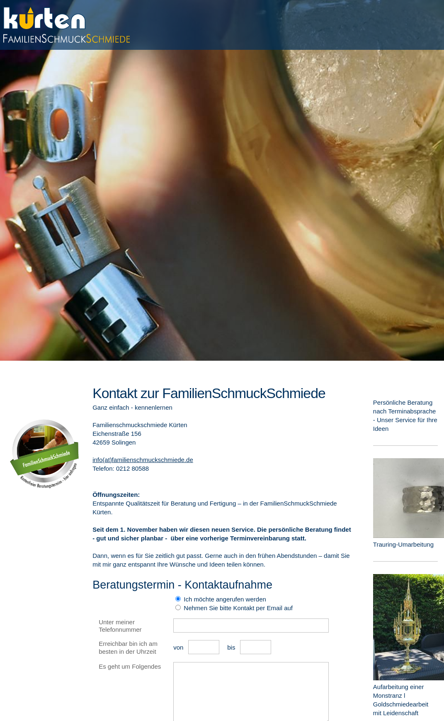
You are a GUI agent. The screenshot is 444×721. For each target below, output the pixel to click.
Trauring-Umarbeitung (403, 544)
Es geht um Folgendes (130, 666)
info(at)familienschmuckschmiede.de (142, 459)
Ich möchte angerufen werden (224, 599)
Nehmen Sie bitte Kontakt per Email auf (237, 607)
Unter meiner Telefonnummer (120, 625)
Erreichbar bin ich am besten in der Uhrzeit (128, 647)
